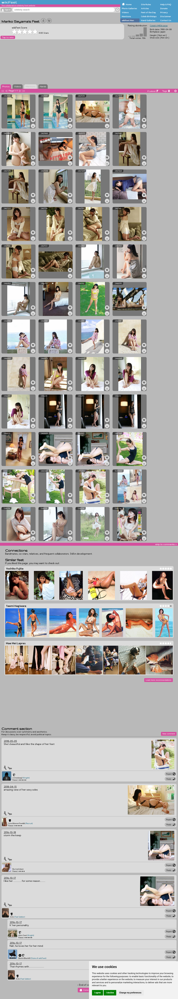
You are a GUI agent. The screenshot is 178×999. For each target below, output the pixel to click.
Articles (145, 8)
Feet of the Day (148, 12)
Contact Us (165, 20)
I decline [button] (110, 992)
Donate (163, 8)
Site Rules (146, 4)
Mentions (126, 16)
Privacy (164, 12)
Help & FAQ (165, 4)
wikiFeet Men (128, 20)
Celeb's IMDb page (159, 26)
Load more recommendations (158, 680)
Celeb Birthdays (149, 16)
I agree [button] (97, 992)
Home (129, 4)
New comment (168, 734)
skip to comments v (166, 544)
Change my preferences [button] (130, 992)
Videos (125, 12)
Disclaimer (165, 16)
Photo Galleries (129, 8)
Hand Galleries (148, 20)
